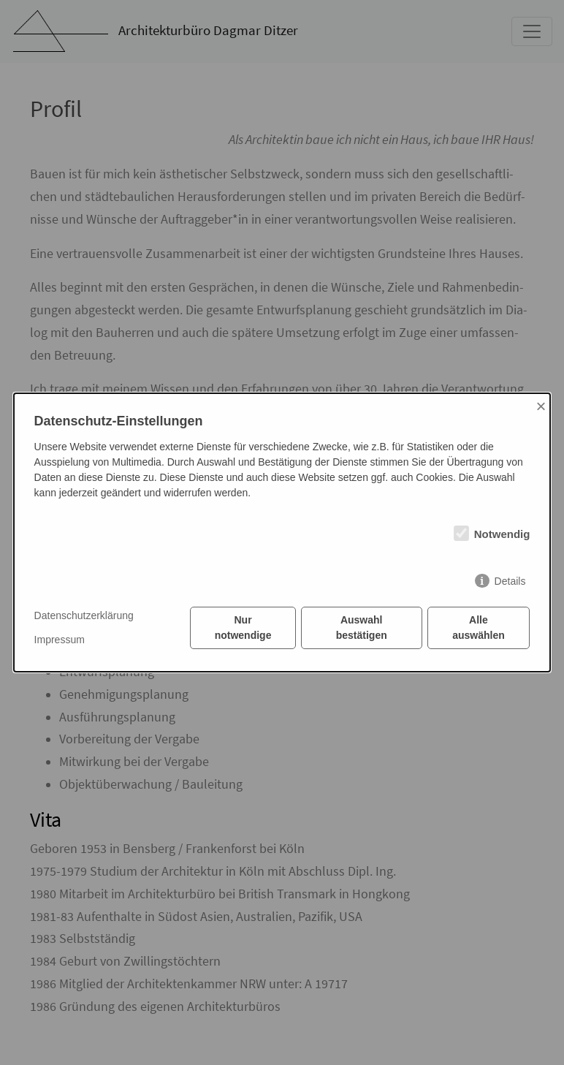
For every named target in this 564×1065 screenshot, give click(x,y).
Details (510, 581)
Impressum (59, 639)
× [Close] (541, 406)
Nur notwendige (243, 627)
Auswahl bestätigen (361, 627)
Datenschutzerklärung (84, 615)
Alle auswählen (478, 627)
